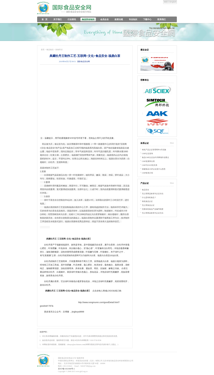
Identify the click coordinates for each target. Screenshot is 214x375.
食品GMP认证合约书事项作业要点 (155, 157)
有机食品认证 (147, 201)
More (172, 143)
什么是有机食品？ (149, 197)
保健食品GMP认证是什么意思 (153, 169)
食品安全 (145, 190)
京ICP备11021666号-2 (66, 369)
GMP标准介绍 (147, 173)
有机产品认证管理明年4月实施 (154, 150)
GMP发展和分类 (148, 161)
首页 (42, 50)
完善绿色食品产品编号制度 (152, 209)
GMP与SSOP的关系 (149, 165)
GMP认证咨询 (147, 154)
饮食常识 (59, 50)
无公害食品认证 (148, 205)
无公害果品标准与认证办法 (152, 194)
